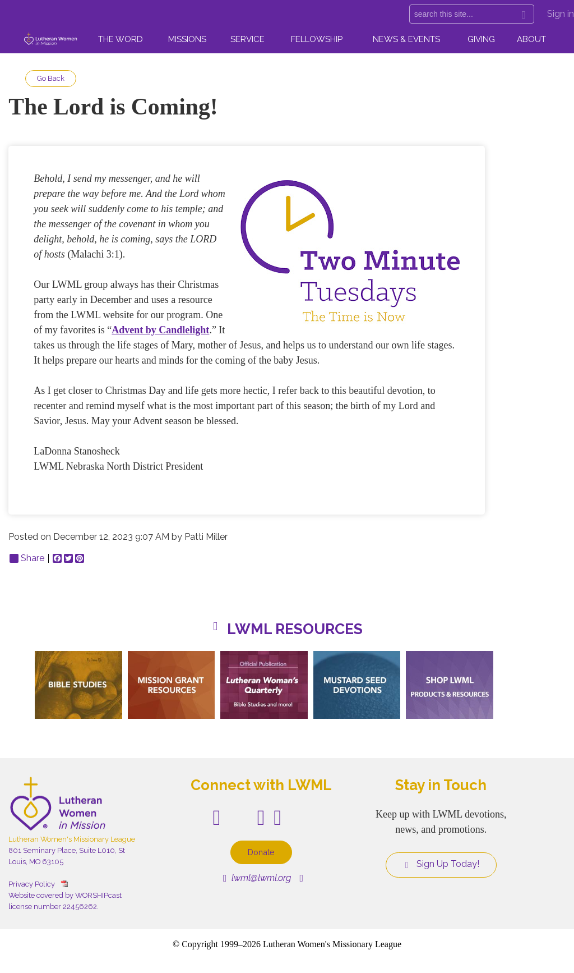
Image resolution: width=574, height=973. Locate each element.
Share (27, 558)
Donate (261, 852)
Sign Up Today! (441, 864)
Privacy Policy (31, 884)
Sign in (560, 13)
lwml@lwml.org (257, 878)
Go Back (50, 78)
